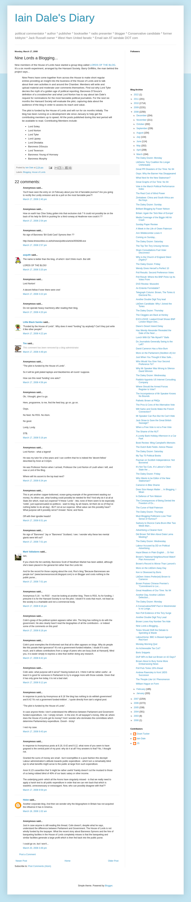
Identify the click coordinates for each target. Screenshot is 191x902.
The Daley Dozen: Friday (148, 264)
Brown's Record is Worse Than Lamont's (156, 563)
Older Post (113, 861)
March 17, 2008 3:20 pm (35, 269)
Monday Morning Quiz (146, 644)
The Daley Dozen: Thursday (149, 310)
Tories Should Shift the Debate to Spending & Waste (152, 631)
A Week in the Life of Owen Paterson (154, 228)
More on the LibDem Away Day (151, 568)
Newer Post (21, 861)
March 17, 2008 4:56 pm (35, 382)
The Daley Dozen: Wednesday (151, 375)
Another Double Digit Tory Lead (151, 617)
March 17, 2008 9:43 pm (35, 731)
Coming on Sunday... (146, 237)
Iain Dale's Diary (55, 18)
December (141, 115)
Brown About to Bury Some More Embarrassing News (152, 662)
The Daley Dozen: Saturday (149, 241)
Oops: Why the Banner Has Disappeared (156, 173)
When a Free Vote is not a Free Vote (154, 427)
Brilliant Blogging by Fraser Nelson (153, 209)
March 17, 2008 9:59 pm (35, 790)
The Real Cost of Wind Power (150, 193)
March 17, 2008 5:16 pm (35, 437)
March (139, 154)
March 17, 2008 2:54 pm (35, 220)
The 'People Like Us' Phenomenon (153, 679)
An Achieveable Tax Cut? (148, 648)
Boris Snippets (143, 652)
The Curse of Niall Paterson (149, 507)
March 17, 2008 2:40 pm (35, 199)
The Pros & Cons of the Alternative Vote (155, 405)
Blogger (108, 885)
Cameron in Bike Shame (148, 485)
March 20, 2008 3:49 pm (35, 848)
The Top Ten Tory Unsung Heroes (152, 246)
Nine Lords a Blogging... (147, 626)
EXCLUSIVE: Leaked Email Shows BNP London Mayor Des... (155, 320)
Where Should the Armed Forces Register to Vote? (152, 387)
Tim (25, 343)
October (140, 124)
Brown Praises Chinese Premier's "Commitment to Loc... (152, 584)
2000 (136, 720)
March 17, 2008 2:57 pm (35, 245)
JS (138, 743)
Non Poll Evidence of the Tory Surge (153, 613)
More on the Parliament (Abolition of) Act (155, 353)
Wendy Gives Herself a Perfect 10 (152, 268)
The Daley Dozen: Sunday (149, 204)
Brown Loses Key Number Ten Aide (153, 621)
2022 (136, 94)
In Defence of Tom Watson (149, 496)
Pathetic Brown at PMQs (148, 400)
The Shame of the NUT (147, 431)
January (140, 693)
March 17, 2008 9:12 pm (35, 682)
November (141, 120)
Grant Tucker (143, 733)
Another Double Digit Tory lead (151, 299)
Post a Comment (27, 854)
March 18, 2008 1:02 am (35, 811)
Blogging (27, 172)
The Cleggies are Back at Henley (152, 315)
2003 (136, 716)
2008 (136, 112)
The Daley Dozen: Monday (149, 158)
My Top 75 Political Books (148, 455)
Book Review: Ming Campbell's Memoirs (155, 443)
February (141, 689)
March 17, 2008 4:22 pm (35, 333)
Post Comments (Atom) (39, 866)
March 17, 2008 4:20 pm (35, 312)
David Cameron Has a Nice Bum (152, 348)
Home (68, 861)
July (138, 137)
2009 (136, 107)
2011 (136, 99)
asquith (27, 255)
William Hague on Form (147, 684)
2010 (136, 103)
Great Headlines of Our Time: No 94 (153, 590)
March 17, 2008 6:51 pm (35, 520)
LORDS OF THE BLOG (103, 65)
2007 (136, 699)
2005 (136, 707)
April (138, 150)
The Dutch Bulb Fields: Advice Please (154, 447)
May (138, 145)
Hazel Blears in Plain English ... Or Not (155, 552)
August (140, 133)
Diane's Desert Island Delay (149, 326)
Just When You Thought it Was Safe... (154, 357)
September (142, 128)
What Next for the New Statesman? (153, 178)
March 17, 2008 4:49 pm (35, 352)
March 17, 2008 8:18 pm (35, 630)
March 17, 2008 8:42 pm (35, 658)
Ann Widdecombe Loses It (149, 233)
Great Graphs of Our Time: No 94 (152, 182)
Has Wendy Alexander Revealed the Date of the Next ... (153, 331)
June (139, 141)
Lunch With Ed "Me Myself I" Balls (152, 337)
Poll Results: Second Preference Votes (155, 272)
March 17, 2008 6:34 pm (35, 480)
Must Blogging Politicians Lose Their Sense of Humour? (153, 517)
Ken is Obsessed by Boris (148, 572)
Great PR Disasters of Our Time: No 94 (155, 169)
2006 (136, 703)
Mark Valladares (31, 551)
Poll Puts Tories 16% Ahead (149, 668)
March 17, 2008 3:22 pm (35, 294)
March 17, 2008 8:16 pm (35, 606)
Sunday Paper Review (147, 224)
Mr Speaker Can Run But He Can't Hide (155, 416)
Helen (26, 800)
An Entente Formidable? (148, 288)
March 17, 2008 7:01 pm (35, 542)
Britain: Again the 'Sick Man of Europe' (154, 213)
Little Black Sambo (33, 322)
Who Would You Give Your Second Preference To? (153, 362)
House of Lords (38, 172)
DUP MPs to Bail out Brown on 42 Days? (156, 657)
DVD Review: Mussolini (147, 284)
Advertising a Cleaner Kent (149, 530)
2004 (136, 711)
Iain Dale (141, 738)
